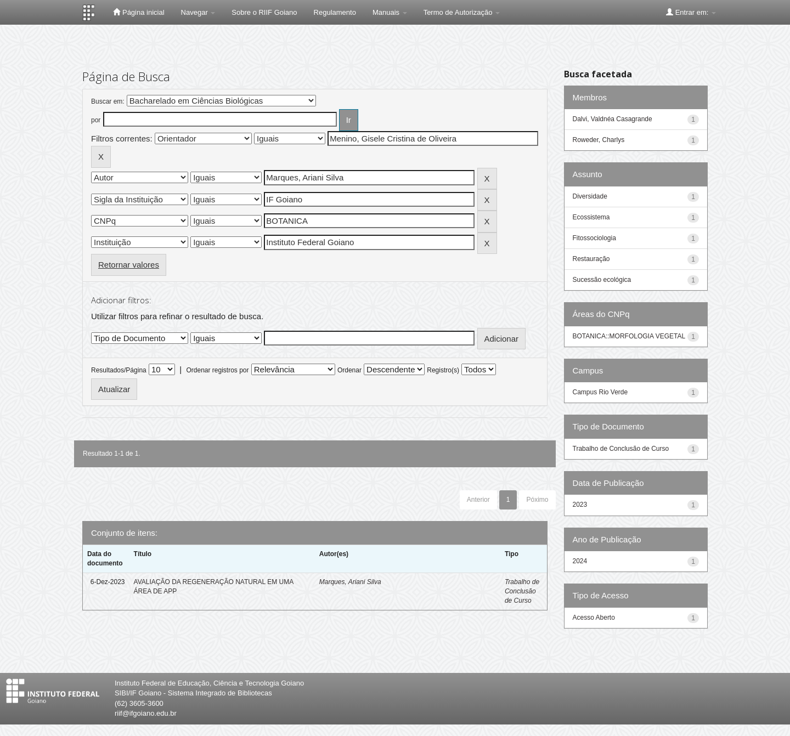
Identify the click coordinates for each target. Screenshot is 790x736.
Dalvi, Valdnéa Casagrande (612, 119)
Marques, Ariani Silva (350, 582)
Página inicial (138, 12)
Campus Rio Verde (600, 392)
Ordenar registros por (217, 370)
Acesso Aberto (594, 617)
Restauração (591, 259)
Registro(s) (443, 370)
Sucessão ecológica (602, 280)
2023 (580, 504)
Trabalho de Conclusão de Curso (522, 591)
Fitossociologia (594, 238)
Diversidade (590, 196)
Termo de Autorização (462, 12)
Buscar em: (108, 101)
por (95, 120)
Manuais (390, 12)
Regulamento (335, 12)
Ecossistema (591, 217)
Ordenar (349, 370)
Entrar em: (691, 12)
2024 (580, 561)
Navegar (198, 12)
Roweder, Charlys (599, 140)
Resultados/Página (118, 370)
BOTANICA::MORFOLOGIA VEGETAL (629, 336)
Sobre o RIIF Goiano (264, 12)
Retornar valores (128, 264)
